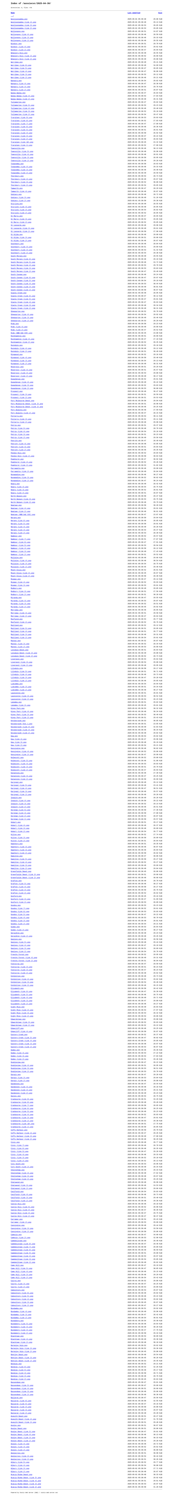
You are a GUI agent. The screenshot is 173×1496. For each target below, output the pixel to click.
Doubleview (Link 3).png (22, 1068)
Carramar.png (16, 1219)
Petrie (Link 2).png (20, 438)
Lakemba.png (16, 702)
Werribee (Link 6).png (21, 65)
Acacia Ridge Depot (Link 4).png (26, 1481)
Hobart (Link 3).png (20, 828)
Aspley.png (16, 1425)
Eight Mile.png (17, 1007)
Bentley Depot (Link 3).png (23, 1358)
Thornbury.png (17, 176)
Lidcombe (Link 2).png (21, 690)
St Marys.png (16, 216)
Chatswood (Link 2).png (21, 1189)
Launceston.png (17, 693)
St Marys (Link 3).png (21, 219)
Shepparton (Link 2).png (22, 321)
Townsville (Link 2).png (22, 161)
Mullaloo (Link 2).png (21, 567)
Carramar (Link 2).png (21, 1222)
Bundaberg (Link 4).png (21, 1327)
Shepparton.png (17, 311)
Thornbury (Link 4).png (21, 179)
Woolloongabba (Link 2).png (23, 28)
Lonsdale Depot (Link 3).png (24, 653)
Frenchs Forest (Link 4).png (24, 958)
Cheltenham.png (17, 1170)
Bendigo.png (16, 1364)
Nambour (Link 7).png (20, 539)
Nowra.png (15, 484)
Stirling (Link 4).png (21, 207)
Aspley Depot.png (18, 1429)
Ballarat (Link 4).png (21, 1407)
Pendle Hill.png (18, 453)
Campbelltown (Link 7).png (23, 1247)
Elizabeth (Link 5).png (21, 995)
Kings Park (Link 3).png (22, 715)
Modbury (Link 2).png (20, 595)
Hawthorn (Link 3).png (21, 850)
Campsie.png (16, 1235)
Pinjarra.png (16, 416)
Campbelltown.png (18, 1241)
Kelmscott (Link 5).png (21, 761)
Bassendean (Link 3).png (22, 1392)
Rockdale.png (16, 345)
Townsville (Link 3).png (22, 158)
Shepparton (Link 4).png (22, 315)
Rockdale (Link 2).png (21, 351)
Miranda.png (16, 598)
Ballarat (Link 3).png (21, 1410)
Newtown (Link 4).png (20, 508)
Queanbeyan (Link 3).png (22, 385)
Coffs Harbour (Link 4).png (23, 1133)
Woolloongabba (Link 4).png (23, 22)
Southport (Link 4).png (21, 247)
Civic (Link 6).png (19, 1149)
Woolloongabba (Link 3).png (23, 25)
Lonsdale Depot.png (19, 650)
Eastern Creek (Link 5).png (23, 1038)
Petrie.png (16, 425)
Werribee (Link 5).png (21, 68)
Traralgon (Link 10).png (22, 142)
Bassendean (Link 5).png (22, 1385)
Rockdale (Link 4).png (21, 348)
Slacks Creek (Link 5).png (23, 299)
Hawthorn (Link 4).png (21, 847)
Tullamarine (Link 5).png (22, 105)
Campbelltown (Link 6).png (23, 1250)
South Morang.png (18, 256)
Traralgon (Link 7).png (21, 124)
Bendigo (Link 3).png (20, 1376)
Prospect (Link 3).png (21, 395)
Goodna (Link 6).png (20, 912)
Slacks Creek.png (18, 293)
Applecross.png (17, 1453)
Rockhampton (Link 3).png (22, 339)
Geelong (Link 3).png (20, 948)
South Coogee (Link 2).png (23, 290)
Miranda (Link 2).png (20, 607)
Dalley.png (16, 1096)
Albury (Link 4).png (20, 1465)
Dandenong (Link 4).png (21, 1087)
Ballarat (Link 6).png (21, 1401)
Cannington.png (17, 1225)
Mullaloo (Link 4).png (21, 561)
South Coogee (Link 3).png (23, 287)
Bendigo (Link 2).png (20, 1379)
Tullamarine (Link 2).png (22, 114)
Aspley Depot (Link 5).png (23, 1432)
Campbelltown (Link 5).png (23, 1253)
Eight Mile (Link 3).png (22, 1013)
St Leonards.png (18, 225)
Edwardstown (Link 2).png (22, 1025)
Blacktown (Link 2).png (21, 1342)
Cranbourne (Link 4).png (22, 1115)
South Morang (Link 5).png (23, 262)
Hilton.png (16, 835)
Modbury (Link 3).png (20, 591)
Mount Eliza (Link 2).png (22, 576)
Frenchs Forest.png (19, 955)
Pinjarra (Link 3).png (21, 419)
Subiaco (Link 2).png (20, 201)
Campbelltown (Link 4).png (23, 1256)
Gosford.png (16, 896)
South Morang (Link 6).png (23, 259)
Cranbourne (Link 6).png (22, 1109)
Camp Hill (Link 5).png (21, 1268)
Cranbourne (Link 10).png (22, 1124)
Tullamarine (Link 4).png (22, 108)
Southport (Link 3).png (21, 250)
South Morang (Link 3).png (23, 268)
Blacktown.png (17, 1336)
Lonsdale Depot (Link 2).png (24, 656)
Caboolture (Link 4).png (22, 1299)
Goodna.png (16, 905)
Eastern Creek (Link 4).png (23, 1041)
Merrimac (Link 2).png (21, 616)
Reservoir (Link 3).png (21, 373)
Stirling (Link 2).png (21, 213)
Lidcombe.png (16, 684)
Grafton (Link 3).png (20, 890)
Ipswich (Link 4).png (20, 801)
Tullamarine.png (18, 102)
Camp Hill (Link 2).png (21, 1278)
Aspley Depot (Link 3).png (23, 1438)
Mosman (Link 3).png (20, 585)
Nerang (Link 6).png (20, 521)
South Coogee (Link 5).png (23, 281)
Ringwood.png (16, 355)
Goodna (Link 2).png (20, 924)
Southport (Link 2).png (21, 253)
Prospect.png (16, 391)
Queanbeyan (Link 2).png (22, 388)
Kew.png (14, 736)
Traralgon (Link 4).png (21, 133)
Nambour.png (16, 536)
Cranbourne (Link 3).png (22, 1118)
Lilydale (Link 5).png (21, 672)
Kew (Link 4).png (18, 739)
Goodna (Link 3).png (20, 921)
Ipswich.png (16, 798)
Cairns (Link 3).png (20, 1284)
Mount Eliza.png (18, 570)
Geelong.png (16, 939)
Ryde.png (15, 324)
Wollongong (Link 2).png (22, 41)
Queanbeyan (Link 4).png (22, 382)
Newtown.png (16, 505)
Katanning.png (17, 773)
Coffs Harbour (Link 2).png (23, 1139)
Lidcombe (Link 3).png (21, 687)
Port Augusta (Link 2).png (23, 413)
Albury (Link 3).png (20, 1469)
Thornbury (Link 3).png (21, 182)
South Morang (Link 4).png (23, 265)
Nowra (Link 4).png (19, 487)
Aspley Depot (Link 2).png (23, 1441)
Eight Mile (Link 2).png (22, 1016)
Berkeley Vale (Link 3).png (23, 1348)
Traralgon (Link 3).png (21, 136)
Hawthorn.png (16, 844)
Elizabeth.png (17, 988)
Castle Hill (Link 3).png (22, 1213)
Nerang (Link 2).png (20, 533)
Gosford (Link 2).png (20, 902)
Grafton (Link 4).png (20, 887)
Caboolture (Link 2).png (22, 1305)
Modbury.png (16, 588)
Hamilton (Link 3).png (21, 865)
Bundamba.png (16, 1308)
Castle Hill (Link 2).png (22, 1216)
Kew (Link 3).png (18, 742)
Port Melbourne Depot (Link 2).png (27, 407)
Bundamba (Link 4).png (21, 1312)
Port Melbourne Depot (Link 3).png (27, 404)
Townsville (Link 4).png (22, 154)
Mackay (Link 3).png (20, 644)
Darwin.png (16, 1075)
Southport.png (17, 244)
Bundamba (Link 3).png (21, 1315)
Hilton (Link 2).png (20, 841)
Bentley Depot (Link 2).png (23, 1361)
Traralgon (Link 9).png (21, 118)
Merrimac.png (16, 610)
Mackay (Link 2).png (20, 647)
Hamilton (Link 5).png (21, 859)
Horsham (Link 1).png (20, 819)
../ (12, 16)
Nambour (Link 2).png (20, 555)
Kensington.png (17, 748)
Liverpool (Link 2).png (21, 665)
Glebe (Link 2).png (19, 930)
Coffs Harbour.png (19, 1130)
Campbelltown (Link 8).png (23, 1244)
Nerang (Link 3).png (20, 530)
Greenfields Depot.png (21, 871)
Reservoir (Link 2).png (21, 376)
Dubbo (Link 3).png (19, 1056)
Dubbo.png (15, 1050)
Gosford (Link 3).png (20, 899)
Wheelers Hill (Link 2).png (23, 59)
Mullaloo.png (16, 558)
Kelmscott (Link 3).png (21, 767)
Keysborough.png (18, 721)
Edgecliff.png (17, 1028)
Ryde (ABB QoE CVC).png (21, 333)
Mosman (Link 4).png (20, 582)
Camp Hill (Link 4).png (21, 1272)
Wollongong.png (17, 31)
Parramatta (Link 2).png (22, 472)
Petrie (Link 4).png (20, 432)
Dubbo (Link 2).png (19, 1059)
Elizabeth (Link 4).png (21, 998)
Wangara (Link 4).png (20, 84)
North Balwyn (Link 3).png (23, 499)
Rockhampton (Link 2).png (22, 342)
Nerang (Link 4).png (20, 527)
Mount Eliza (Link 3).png (22, 573)
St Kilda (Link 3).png (21, 238)
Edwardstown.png (18, 1019)
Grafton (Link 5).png (20, 884)
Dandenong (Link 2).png (21, 1093)
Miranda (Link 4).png (20, 601)
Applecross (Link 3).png (22, 1456)
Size (160, 13)
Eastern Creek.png (19, 1035)
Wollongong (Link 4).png (22, 35)
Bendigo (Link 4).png (20, 1373)
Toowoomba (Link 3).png (21, 170)
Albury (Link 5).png (20, 1462)
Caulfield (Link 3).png (21, 1198)
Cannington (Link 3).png (22, 1228)
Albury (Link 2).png (20, 1472)
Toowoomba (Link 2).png (21, 173)
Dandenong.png (17, 1084)
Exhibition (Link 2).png (22, 985)
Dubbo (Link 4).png (19, 1053)
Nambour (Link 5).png (20, 545)
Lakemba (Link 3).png (20, 705)
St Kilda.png (16, 235)
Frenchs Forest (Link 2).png (24, 961)
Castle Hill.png (18, 1204)
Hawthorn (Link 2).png (21, 853)
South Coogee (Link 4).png (23, 284)
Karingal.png (16, 782)
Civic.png (15, 1142)
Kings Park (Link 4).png (22, 712)
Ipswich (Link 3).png (20, 804)
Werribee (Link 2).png (21, 78)
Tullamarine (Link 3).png (22, 111)
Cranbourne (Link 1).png (22, 1127)
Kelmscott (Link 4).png (21, 764)
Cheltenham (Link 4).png (22, 1173)
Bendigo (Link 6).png (20, 1367)
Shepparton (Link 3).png (22, 318)
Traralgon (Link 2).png (21, 139)
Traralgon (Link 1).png (21, 145)
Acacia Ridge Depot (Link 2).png (26, 1487)
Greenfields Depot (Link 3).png (25, 875)
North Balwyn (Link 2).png (23, 502)
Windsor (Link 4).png (20, 47)
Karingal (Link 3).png (21, 792)
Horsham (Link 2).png (20, 816)
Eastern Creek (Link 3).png (23, 1044)
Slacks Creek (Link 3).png (23, 305)
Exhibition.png (17, 976)
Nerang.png (16, 518)
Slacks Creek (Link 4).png (23, 302)
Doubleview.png (17, 1062)
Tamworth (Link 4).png (21, 191)
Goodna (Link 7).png (20, 908)
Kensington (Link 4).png (22, 752)
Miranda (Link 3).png (20, 604)
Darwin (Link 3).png (20, 1078)
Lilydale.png (16, 668)
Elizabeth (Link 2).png (21, 1004)
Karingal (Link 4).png (21, 788)
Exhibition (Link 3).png (22, 982)
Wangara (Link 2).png (20, 90)
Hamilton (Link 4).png (21, 862)
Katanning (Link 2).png (21, 779)
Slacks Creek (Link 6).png (23, 296)
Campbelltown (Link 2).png (23, 1262)
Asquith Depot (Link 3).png (23, 1422)
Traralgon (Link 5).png (21, 130)
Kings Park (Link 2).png (22, 718)
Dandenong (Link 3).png (21, 1090)
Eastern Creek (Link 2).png (23, 1047)
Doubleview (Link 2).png (22, 1072)
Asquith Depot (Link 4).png (23, 1419)
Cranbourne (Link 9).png (22, 1099)
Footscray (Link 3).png (21, 970)
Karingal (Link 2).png (21, 795)
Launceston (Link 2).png (22, 699)
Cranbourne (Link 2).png (22, 1121)
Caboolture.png (17, 1290)
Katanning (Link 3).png (21, 776)
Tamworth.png (16, 188)
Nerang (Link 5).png (20, 524)
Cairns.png (16, 1281)
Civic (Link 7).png (19, 1145)
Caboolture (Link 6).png (22, 1293)
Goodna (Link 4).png (20, 918)
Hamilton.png (16, 856)
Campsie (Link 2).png (20, 1238)
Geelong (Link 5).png (20, 942)
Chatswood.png (17, 1182)
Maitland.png (16, 625)
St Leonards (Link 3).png (22, 228)
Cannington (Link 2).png (22, 1232)
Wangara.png (16, 81)
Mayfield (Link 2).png (21, 622)
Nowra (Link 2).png (19, 493)
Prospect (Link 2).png (21, 398)
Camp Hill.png (17, 1265)
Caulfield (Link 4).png (21, 1195)
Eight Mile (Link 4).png (22, 1010)
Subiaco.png (16, 194)
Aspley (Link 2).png (20, 1450)
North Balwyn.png (18, 496)
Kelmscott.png (17, 758)
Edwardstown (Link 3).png (22, 1022)
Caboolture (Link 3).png (22, 1302)
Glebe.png (15, 927)
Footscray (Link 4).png (21, 967)
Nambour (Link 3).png (20, 551)
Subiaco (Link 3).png (20, 198)
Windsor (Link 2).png (20, 50)
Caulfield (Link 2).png (21, 1201)
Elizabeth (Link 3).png (21, 1001)
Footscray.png (17, 964)
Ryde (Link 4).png (19, 327)
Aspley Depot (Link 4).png (23, 1435)
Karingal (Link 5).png (21, 785)
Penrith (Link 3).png (20, 447)
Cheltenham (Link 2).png (22, 1179)
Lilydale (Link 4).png (21, 675)
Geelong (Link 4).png (20, 945)
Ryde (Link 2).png (19, 330)
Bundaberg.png (17, 1321)
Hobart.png (16, 822)
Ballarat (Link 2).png (21, 1413)
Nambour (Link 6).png (20, 542)
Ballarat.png (16, 1398)
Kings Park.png (17, 708)
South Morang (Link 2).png (23, 271)
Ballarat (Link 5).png (21, 1404)
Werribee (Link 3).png (21, 75)
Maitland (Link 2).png (21, 638)
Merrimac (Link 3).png (21, 613)
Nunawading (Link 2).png (22, 481)
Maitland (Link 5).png (21, 628)
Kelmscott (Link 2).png (21, 770)
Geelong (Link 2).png (20, 952)
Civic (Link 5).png (19, 1151)
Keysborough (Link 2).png (22, 733)
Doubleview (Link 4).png (22, 1065)
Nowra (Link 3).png (19, 490)
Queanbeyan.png (17, 379)
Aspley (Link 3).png (20, 1447)
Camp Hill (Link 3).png (21, 1275)
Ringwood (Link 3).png (21, 361)
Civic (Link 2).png (19, 1161)
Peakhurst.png (17, 459)
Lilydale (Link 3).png (21, 678)
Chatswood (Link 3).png (21, 1185)
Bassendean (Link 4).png (22, 1389)
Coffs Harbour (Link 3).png (23, 1136)
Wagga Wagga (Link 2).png (22, 99)
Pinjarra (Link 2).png (21, 422)
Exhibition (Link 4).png (22, 979)
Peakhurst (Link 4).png (21, 462)
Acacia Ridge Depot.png (21, 1475)
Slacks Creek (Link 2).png (23, 308)
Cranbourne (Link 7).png (22, 1105)
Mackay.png (16, 641)
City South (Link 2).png (22, 1167)
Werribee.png (16, 62)
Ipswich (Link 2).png (20, 807)
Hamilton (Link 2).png (21, 869)
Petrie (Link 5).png (20, 428)
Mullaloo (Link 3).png (21, 564)
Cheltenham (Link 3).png (22, 1176)
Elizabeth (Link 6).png (21, 992)
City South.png (17, 1164)
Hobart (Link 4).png (20, 825)
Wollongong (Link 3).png (22, 38)
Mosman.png (16, 579)
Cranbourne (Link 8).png (22, 1102)
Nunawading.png (17, 475)
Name (13, 13)
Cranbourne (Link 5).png (22, 1112)
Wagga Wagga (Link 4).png (22, 96)
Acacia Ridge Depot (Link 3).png (26, 1484)
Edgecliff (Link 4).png (21, 1032)
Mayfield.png (16, 619)
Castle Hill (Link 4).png (22, 1210)
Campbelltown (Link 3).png (23, 1259)
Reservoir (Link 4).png (21, 370)
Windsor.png (16, 44)
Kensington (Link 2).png (22, 755)
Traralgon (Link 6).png (21, 127)
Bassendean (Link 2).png (22, 1395)
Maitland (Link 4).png (21, 631)
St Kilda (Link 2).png (21, 241)
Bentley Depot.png (19, 1355)
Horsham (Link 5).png (20, 810)
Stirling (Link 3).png (21, 210)
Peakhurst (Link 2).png (21, 465)
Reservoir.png (17, 367)
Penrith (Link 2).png (20, 450)
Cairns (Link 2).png (20, 1287)
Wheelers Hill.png (19, 53)
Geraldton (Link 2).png (21, 936)
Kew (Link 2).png (18, 745)
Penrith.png (16, 441)
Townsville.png (17, 148)
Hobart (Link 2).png (20, 831)
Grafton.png (16, 881)
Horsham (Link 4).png (20, 813)
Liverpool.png (17, 659)
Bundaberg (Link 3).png (21, 1330)
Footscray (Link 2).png (21, 973)
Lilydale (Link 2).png (21, 681)
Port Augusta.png (18, 410)
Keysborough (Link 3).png (22, 730)
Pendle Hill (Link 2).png (22, 456)
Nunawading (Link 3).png (22, 478)
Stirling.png (16, 204)
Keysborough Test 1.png (21, 724)
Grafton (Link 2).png (20, 893)
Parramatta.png (17, 468)
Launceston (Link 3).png (22, 696)
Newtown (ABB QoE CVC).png (23, 515)
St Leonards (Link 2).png (22, 231)
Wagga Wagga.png (18, 93)
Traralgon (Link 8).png (21, 121)
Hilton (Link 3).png (20, 838)
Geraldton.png (17, 933)
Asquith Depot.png (19, 1416)
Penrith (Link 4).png (20, 444)
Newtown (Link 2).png (20, 511)
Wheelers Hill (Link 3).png (23, 56)
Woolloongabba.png (19, 19)
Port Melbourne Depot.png (22, 401)
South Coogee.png (18, 275)
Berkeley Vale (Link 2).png (23, 1352)
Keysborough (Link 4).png (22, 727)
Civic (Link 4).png (19, 1155)
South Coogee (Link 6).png (23, 278)
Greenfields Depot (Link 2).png (25, 878)
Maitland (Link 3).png (21, 635)
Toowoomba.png (17, 164)
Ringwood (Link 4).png (21, 358)
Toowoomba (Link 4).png (21, 167)
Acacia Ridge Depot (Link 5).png (26, 1478)
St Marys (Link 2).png (21, 222)
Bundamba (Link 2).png (21, 1318)
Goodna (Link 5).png (20, 915)
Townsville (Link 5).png (22, 152)
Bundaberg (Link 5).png (21, 1324)
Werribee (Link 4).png (21, 71)
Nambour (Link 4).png (20, 548)
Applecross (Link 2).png (22, 1459)
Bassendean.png (17, 1382)
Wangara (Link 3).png (20, 87)
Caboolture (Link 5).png (22, 1296)
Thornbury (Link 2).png (21, 185)
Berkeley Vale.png (19, 1345)
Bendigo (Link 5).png (20, 1370)
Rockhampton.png (18, 336)
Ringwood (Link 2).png (21, 364)
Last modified (134, 13)
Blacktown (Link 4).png (21, 1339)
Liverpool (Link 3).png (21, 662)
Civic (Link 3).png (19, 1158)
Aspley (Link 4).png (20, 1444)
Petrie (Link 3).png (20, 434)
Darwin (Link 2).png (20, 1081)
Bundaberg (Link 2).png (21, 1333)
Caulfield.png (17, 1192)
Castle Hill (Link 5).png (22, 1207)
